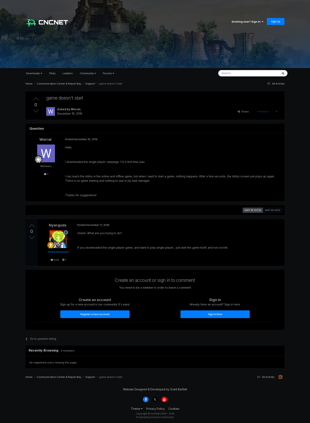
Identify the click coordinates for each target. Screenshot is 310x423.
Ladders (68, 73)
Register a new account (95, 314)
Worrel (75, 109)
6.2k (55, 259)
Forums (108, 73)
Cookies (173, 408)
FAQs (52, 73)
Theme (137, 408)
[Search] (238, 73)
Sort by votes (253, 210)
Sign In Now (215, 314)
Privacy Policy (155, 408)
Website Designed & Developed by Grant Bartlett (155, 389)
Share (243, 111)
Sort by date (272, 210)
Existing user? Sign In (247, 21)
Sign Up (275, 21)
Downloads (34, 73)
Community (88, 73)
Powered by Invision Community (155, 417)
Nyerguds (57, 225)
